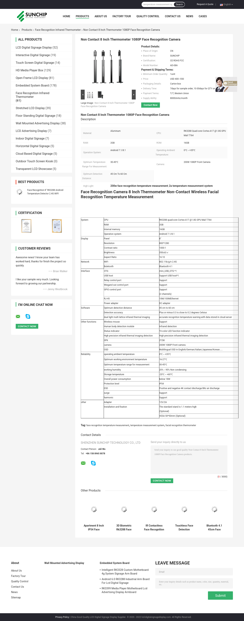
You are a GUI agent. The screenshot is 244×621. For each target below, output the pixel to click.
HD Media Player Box (29, 70)
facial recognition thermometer (181, 425)
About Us (101, 16)
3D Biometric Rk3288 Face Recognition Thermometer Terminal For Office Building (124, 527)
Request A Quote (205, 4)
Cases (203, 16)
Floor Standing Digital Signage (35, 115)
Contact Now (150, 105)
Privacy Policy (62, 617)
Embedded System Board (32, 85)
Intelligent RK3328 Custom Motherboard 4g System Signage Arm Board (125, 571)
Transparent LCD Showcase (34, 169)
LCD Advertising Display (31, 131)
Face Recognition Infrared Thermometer (58, 29)
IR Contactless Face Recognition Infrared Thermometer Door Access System (154, 527)
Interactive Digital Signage (33, 55)
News (189, 16)
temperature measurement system (147, 425)
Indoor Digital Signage (30, 138)
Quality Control (147, 16)
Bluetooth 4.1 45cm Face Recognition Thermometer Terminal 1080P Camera (214, 527)
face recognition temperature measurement (107, 425)
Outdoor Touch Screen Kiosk (34, 161)
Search (179, 4)
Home (66, 16)
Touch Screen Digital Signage (35, 62)
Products (82, 16)
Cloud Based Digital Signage (34, 153)
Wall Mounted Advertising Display (38, 123)
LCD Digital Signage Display (34, 47)
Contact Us (172, 16)
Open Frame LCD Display (32, 78)
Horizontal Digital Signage (33, 146)
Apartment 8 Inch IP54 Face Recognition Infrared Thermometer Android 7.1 (94, 527)
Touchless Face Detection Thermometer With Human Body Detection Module (184, 527)
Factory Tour (122, 16)
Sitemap (16, 597)
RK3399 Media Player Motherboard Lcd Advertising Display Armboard (124, 590)
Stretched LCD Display (30, 108)
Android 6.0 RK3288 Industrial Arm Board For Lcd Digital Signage (126, 581)
